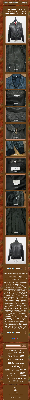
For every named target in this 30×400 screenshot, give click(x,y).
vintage (11, 355)
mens (7, 370)
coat (17, 356)
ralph (8, 350)
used (7, 373)
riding (21, 381)
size (22, 355)
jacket (10, 362)
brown (16, 373)
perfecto (14, 378)
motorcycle (17, 366)
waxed (17, 363)
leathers (22, 363)
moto (7, 376)
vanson (9, 381)
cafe (13, 370)
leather (19, 359)
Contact (16, 392)
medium (13, 350)
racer (20, 378)
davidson (22, 376)
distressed (14, 376)
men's (11, 359)
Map (15, 390)
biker (22, 372)
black (23, 369)
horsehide (10, 353)
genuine (8, 378)
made (23, 350)
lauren (11, 373)
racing (17, 370)
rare (9, 367)
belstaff (19, 350)
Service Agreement (16, 397)
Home (15, 387)
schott (21, 353)
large (15, 353)
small (25, 378)
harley (15, 381)
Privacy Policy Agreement (16, 395)
